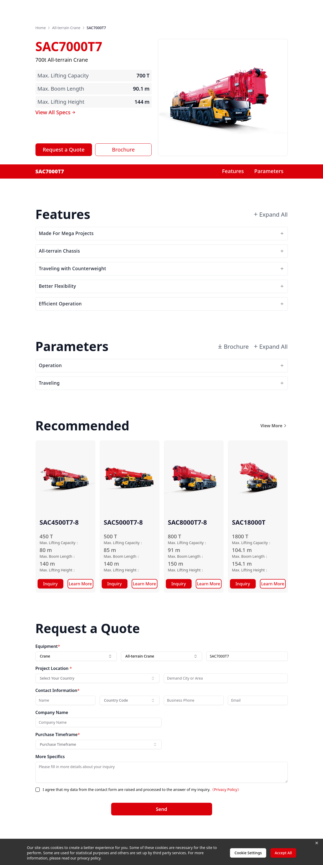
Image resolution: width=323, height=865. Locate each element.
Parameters (269, 171)
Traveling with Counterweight (161, 275)
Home (40, 27)
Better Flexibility (161, 296)
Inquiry (50, 604)
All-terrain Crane (66, 27)
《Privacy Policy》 (225, 809)
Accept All (283, 852)
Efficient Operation (161, 316)
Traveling (161, 401)
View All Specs (55, 112)
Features (233, 171)
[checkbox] (37, 810)
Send (161, 829)
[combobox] (76, 676)
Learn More (80, 604)
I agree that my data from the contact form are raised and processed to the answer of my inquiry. (142, 809)
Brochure (123, 149)
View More (274, 446)
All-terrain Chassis (161, 255)
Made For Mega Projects (161, 234)
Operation (161, 381)
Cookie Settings (248, 852)
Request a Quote (63, 149)
